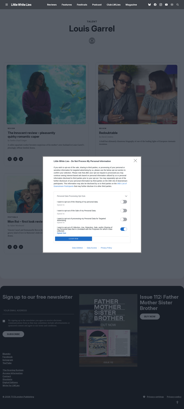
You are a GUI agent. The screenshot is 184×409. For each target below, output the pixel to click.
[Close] (136, 161)
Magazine (131, 4)
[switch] (123, 201)
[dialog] (92, 204)
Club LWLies (113, 4)
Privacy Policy (106, 248)
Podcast (97, 4)
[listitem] (92, 196)
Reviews (52, 4)
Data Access (92, 248)
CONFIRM (73, 239)
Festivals (82, 4)
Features (67, 4)
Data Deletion (77, 248)
